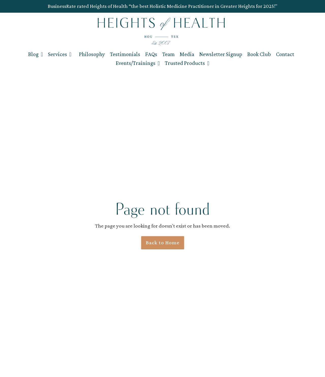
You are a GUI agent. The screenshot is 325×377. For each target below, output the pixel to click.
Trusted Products (187, 63)
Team (168, 54)
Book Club (259, 54)
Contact (285, 54)
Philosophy (92, 54)
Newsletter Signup (220, 54)
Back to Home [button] (163, 242)
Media (187, 54)
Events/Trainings (138, 63)
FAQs (151, 54)
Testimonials (125, 54)
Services (59, 54)
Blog (35, 54)
